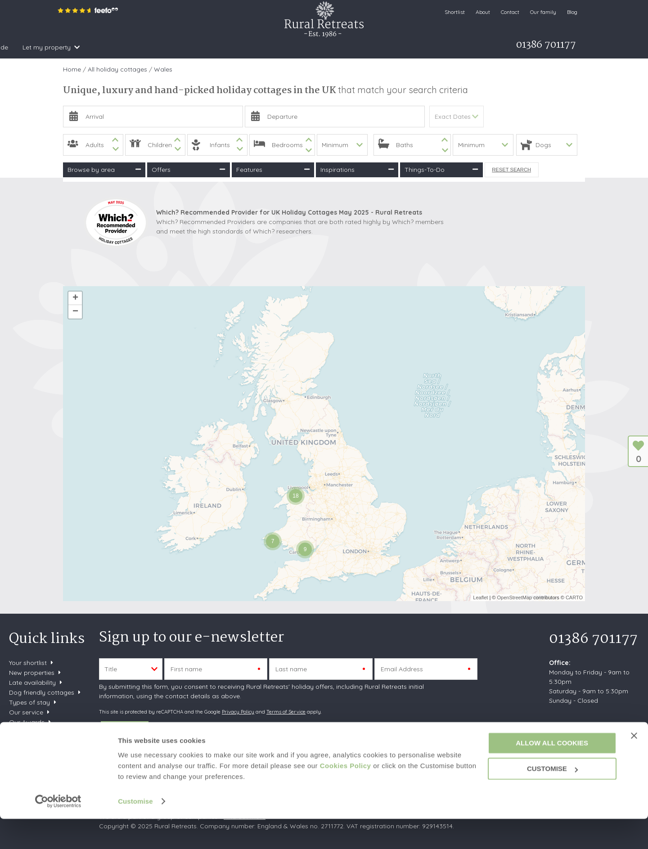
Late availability (32, 682)
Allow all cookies (552, 773)
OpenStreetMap (514, 597)
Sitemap (21, 732)
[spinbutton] (93, 145)
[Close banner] (634, 765)
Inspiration (170, 47)
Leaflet (480, 597)
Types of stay (29, 702)
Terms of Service (286, 712)
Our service (26, 712)
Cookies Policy (345, 796)
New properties (32, 673)
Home (68, 47)
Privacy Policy (238, 712)
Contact (510, 12)
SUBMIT (124, 731)
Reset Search (511, 169)
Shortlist (455, 12)
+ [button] (75, 298)
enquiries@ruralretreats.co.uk (592, 728)
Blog (572, 12)
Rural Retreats (324, 19)
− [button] (75, 312)
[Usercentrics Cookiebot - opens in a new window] (58, 831)
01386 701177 (593, 639)
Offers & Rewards (232, 47)
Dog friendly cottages (41, 692)
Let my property (366, 47)
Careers (20, 742)
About (483, 12)
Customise (135, 831)
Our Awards (27, 722)
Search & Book (113, 47)
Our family (543, 12)
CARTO (574, 597)
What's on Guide (303, 47)
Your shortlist (28, 663)
